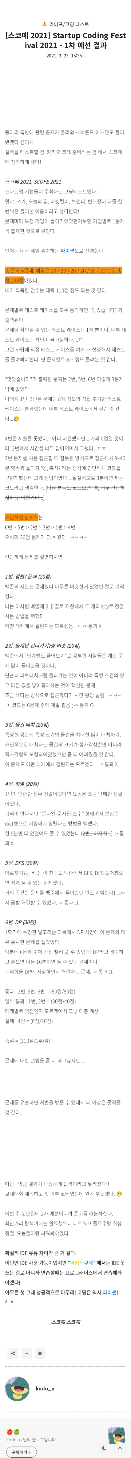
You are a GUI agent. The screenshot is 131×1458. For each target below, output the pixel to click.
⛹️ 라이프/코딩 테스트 (65, 24)
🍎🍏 (13, 1431)
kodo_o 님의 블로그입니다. (31, 1439)
